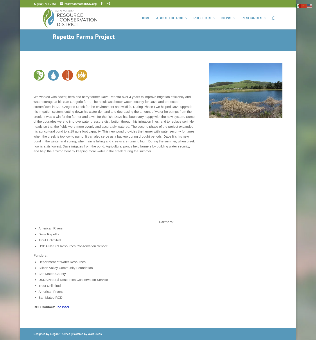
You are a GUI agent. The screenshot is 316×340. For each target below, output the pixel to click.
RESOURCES (251, 18)
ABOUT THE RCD (169, 18)
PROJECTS (202, 18)
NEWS (226, 18)
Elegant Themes (60, 334)
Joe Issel (62, 307)
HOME (145, 18)
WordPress (95, 334)
